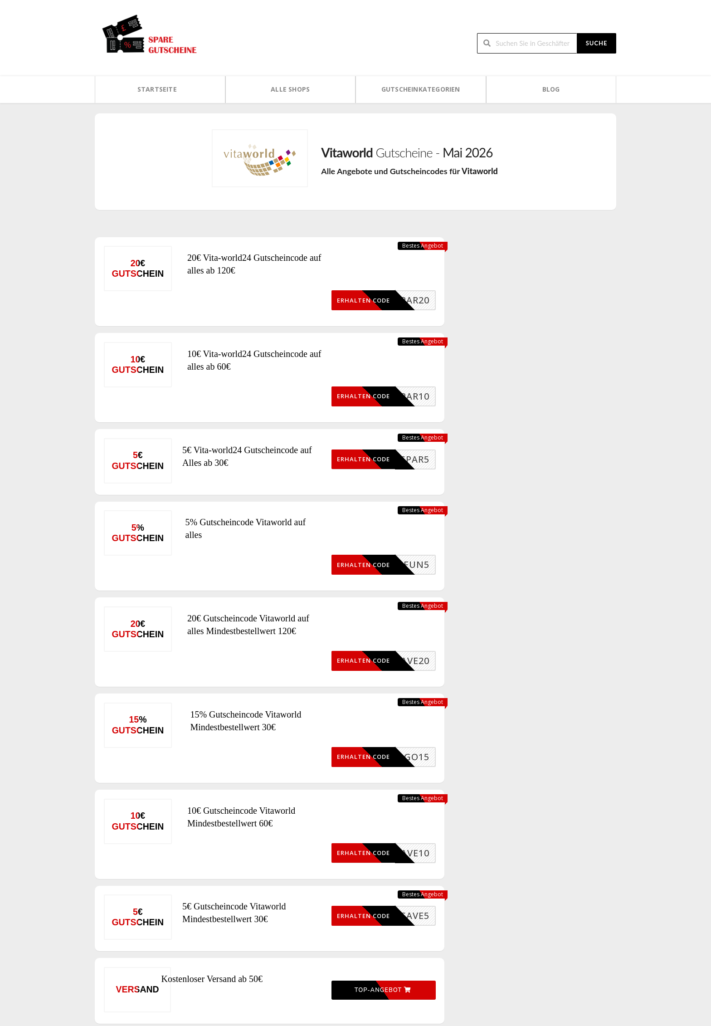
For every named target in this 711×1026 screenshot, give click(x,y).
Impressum (515, 965)
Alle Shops (290, 89)
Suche (597, 42)
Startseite (157, 89)
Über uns (512, 950)
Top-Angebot (377, 851)
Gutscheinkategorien (420, 89)
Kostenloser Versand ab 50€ (231, 852)
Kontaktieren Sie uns (527, 981)
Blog (551, 89)
